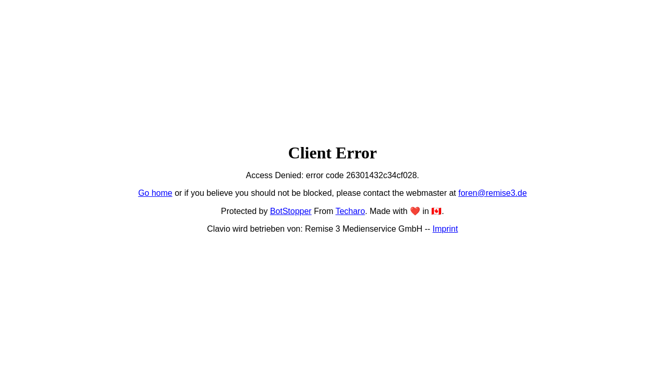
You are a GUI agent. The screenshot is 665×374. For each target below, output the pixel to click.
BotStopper (291, 211)
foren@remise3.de (492, 193)
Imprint (445, 228)
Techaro (350, 211)
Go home (155, 193)
